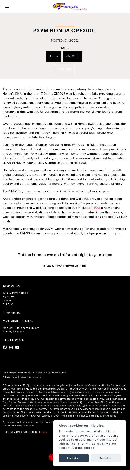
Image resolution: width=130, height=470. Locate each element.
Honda (53, 56)
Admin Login (10, 377)
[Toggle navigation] (7, 6)
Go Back (65, 69)
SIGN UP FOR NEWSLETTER (64, 266)
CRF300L (72, 56)
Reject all (106, 458)
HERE (44, 432)
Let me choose (83, 448)
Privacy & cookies (30, 377)
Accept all (74, 458)
